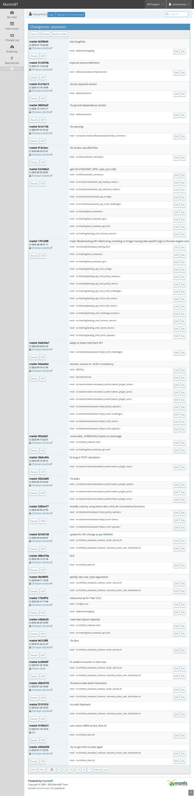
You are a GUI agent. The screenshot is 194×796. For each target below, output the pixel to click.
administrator (43, 788)
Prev (42, 769)
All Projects (155, 4)
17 (89, 769)
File (183, 51)
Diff (43, 56)
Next (97, 769)
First (34, 769)
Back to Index (59, 34)
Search (34, 34)
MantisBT (47, 781)
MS (33, 732)
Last (105, 769)
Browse (45, 34)
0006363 (108, 534)
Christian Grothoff (42, 48)
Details (34, 56)
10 (70, 769)
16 (84, 769)
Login (51, 14)
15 (78, 769)
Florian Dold (38, 668)
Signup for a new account (70, 14)
